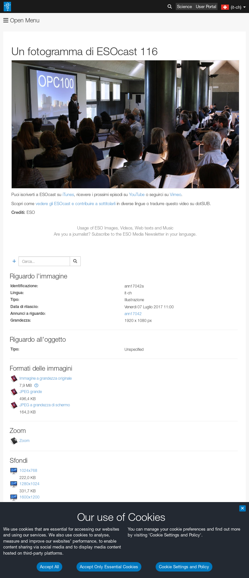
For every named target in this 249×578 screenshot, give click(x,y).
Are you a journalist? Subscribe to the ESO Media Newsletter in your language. (125, 234)
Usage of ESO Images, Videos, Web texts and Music (125, 227)
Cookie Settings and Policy (184, 566)
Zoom (24, 440)
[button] (36, 385)
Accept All (49, 566)
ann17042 (133, 313)
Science (184, 6)
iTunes (68, 194)
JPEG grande (30, 391)
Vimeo (175, 194)
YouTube (137, 194)
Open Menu (21, 20)
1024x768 (28, 470)
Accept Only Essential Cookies (109, 566)
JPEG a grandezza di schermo (44, 404)
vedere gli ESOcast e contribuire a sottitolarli (75, 203)
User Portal (206, 6)
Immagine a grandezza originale (45, 378)
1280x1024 (29, 483)
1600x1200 (29, 497)
